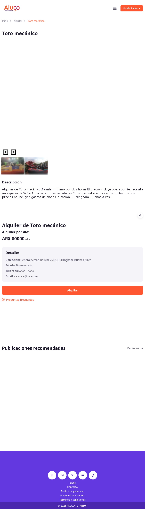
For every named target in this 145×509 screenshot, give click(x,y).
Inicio (5, 21)
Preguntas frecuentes (18, 300)
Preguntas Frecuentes (72, 495)
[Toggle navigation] (115, 8)
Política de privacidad (72, 491)
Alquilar (18, 21)
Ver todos (135, 348)
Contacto (72, 487)
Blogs (72, 482)
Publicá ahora (131, 8)
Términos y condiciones (73, 499)
